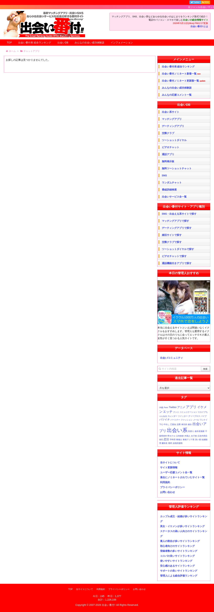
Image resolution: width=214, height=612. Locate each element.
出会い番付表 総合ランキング (34, 42)
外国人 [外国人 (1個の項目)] (187, 436)
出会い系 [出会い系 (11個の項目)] (177, 430)
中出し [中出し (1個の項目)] (166, 424)
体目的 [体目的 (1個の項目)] (184, 424)
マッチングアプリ (172, 119)
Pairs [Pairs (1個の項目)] (166, 407)
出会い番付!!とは (199, 26)
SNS (164, 175)
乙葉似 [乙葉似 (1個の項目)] (173, 424)
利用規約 (165, 482)
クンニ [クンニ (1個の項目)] (176, 412)
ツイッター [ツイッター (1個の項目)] (183, 416)
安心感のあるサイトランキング (177, 565)
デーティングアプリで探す (177, 228)
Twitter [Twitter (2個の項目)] (173, 407)
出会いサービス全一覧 (174, 196)
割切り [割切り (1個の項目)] (191, 431)
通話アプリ (168, 154)
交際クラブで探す (172, 242)
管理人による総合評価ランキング (178, 575)
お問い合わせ (167, 492)
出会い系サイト (170, 112)
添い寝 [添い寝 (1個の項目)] (198, 439)
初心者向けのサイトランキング (177, 546)
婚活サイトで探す (172, 235)
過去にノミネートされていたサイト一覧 (182, 477)
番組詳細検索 (169, 189)
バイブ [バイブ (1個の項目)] (204, 416)
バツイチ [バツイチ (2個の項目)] (164, 419)
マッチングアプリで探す (175, 221)
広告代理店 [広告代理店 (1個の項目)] (202, 436)
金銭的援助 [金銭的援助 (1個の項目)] (178, 443)
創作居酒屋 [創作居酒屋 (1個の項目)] (199, 431)
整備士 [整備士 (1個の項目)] (179, 439)
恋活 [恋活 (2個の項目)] (166, 439)
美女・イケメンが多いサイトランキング (182, 526)
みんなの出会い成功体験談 (89, 42)
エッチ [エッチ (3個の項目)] (167, 411)
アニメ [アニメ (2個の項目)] (181, 407)
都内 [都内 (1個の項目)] (170, 443)
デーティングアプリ (173, 126)
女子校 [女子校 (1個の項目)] (194, 436)
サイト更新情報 (168, 467)
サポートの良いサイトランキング (178, 570)
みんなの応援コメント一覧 (177, 95)
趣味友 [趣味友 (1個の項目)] (165, 443)
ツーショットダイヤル (174, 140)
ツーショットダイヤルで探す (178, 249)
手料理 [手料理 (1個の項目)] (172, 439)
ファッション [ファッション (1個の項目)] (186, 420)
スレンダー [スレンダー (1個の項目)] (172, 416)
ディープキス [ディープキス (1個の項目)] (194, 416)
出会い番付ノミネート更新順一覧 (184, 80)
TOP (9, 42)
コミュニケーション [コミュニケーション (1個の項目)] (188, 412)
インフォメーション (122, 42)
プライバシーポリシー (172, 487)
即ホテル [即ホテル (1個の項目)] (171, 436)
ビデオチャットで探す (174, 256)
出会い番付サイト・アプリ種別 (184, 206)
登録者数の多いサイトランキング (178, 551)
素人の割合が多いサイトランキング (180, 541)
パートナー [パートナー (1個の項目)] (175, 420)
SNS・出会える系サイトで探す (179, 214)
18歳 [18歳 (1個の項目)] (161, 407)
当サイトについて (170, 462)
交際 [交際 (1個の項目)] (179, 424)
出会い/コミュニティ (171, 357)
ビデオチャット (170, 147)
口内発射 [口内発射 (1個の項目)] (180, 436)
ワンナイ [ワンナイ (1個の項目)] (203, 420)
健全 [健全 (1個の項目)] (190, 424)
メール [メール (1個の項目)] (196, 420)
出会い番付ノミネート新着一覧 (181, 73)
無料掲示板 (168, 161)
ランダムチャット (172, 182)
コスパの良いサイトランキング (177, 555)
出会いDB (62, 42)
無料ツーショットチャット (177, 168)
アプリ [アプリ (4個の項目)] (191, 407)
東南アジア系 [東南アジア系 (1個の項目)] (188, 439)
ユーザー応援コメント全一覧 (176, 472)
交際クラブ (168, 133)
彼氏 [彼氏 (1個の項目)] (161, 439)
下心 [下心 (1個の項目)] (161, 424)
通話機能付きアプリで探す (177, 263)
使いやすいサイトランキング (176, 560)
